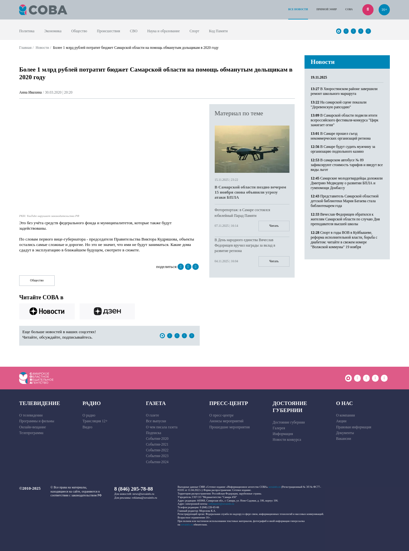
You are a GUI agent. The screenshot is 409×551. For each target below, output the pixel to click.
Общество (79, 31)
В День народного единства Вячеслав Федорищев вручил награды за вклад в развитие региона (245, 245)
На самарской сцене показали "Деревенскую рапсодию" (339, 104)
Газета (156, 403)
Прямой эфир (326, 9)
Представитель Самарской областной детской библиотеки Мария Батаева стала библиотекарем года (344, 201)
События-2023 (157, 456)
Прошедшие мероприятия (229, 427)
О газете (152, 415)
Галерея (279, 428)
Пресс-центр (228, 403)
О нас (344, 403)
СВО (133, 31)
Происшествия (108, 31)
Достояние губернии (290, 406)
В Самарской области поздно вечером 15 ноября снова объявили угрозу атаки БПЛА (250, 192)
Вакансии (343, 438)
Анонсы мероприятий (226, 421)
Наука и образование (163, 31)
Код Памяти (218, 31)
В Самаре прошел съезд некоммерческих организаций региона (341, 136)
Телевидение (39, 403)
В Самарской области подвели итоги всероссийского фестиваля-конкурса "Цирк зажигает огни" (344, 120)
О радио (88, 415)
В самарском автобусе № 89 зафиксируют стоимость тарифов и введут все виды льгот (347, 165)
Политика (27, 31)
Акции (341, 421)
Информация (283, 434)
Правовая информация (353, 427)
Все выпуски (156, 421)
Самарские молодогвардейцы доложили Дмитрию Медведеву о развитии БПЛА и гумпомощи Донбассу (346, 183)
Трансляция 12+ (95, 421)
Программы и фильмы (36, 421)
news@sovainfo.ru (143, 493)
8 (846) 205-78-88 (133, 489)
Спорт (194, 31)
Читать (274, 225)
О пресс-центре (221, 415)
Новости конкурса (287, 439)
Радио (91, 403)
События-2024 (157, 462)
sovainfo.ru (275, 487)
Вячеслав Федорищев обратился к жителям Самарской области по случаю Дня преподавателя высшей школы (345, 219)
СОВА (348, 9)
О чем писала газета (162, 427)
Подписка (153, 433)
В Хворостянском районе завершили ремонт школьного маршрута (344, 91)
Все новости (298, 9)
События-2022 (157, 450)
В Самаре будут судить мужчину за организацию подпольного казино (343, 149)
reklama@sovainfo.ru (144, 497)
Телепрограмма (31, 433)
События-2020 (157, 438)
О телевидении (30, 415)
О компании (345, 415)
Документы (345, 433)
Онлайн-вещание (32, 427)
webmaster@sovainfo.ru (221, 503)
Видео (87, 427)
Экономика (52, 31)
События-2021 (157, 444)
